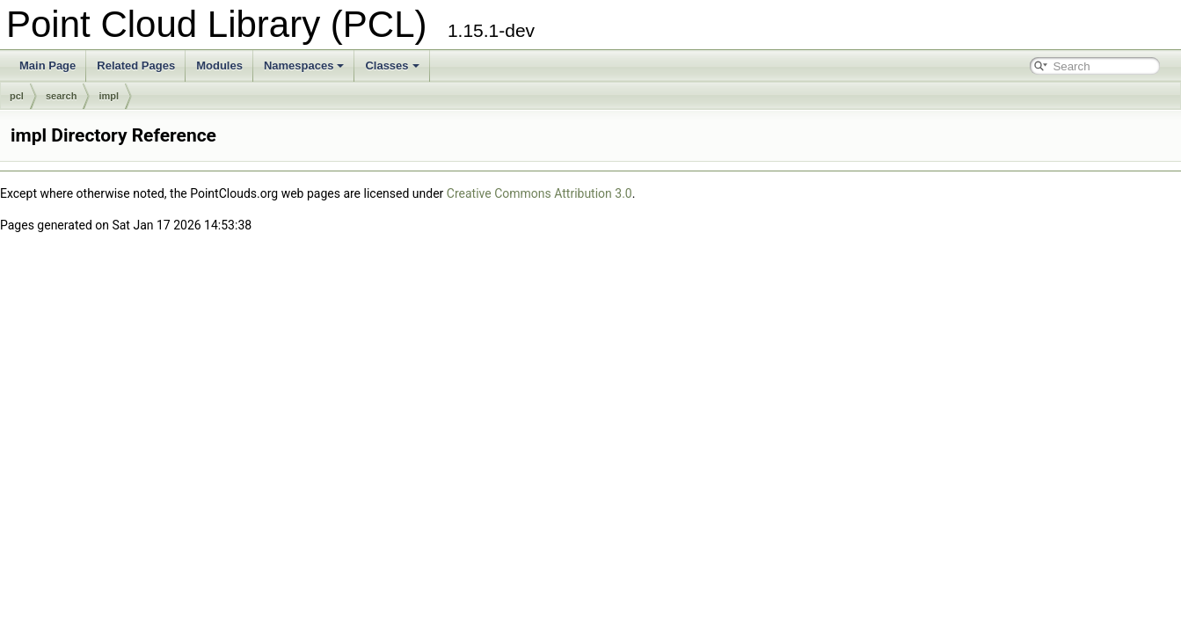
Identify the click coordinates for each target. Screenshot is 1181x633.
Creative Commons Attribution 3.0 (539, 193)
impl (108, 96)
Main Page (47, 65)
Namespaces (304, 65)
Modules (219, 65)
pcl (17, 96)
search (61, 96)
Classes (392, 65)
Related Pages (136, 65)
